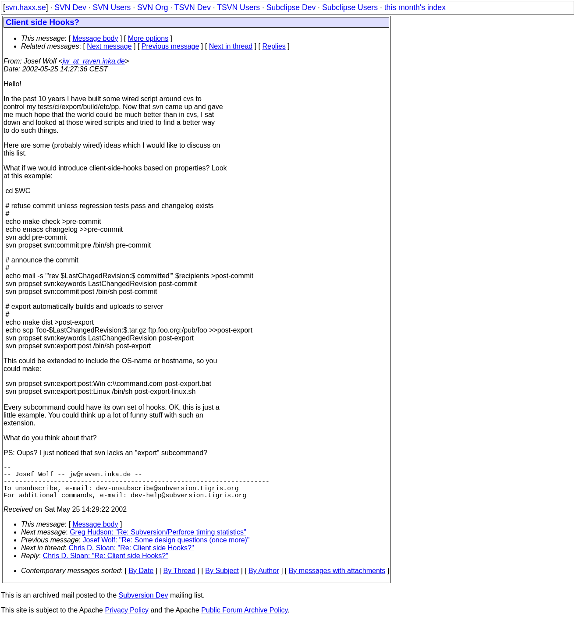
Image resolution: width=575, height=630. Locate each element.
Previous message (170, 46)
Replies (274, 46)
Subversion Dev (143, 604)
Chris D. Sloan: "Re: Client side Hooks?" (131, 556)
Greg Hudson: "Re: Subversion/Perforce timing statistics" (158, 541)
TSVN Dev (192, 7)
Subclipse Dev (291, 7)
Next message (109, 46)
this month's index (415, 7)
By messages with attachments (337, 579)
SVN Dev (70, 7)
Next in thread (231, 46)
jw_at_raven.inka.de (94, 61)
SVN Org (152, 7)
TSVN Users (238, 7)
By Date (140, 579)
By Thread (179, 579)
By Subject (221, 579)
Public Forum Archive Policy (244, 619)
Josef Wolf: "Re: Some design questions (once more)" (166, 548)
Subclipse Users (350, 7)
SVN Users (111, 7)
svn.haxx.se (25, 7)
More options (148, 38)
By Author (263, 579)
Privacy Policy (127, 619)
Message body (95, 38)
